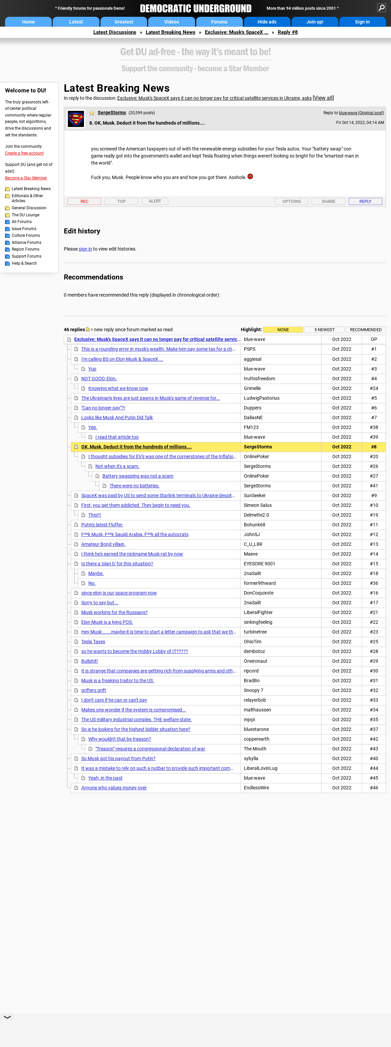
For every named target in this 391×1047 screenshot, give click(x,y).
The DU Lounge (25, 215)
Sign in (362, 22)
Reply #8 (288, 32)
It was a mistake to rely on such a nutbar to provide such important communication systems (176, 768)
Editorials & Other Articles (27, 198)
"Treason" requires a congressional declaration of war (150, 748)
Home (28, 22)
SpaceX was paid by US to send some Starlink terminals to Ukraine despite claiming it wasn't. (176, 495)
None (283, 329)
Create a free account (24, 153)
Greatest (124, 22)
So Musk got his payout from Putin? (118, 758)
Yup (92, 369)
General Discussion (29, 208)
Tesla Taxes (93, 641)
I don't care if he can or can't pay (114, 700)
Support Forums (26, 256)
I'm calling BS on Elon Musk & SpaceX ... (122, 359)
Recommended (366, 329)
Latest (76, 22)
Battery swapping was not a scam (137, 476)
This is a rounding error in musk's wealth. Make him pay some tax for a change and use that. (176, 349)
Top (121, 201)
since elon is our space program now (119, 593)
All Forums (22, 221)
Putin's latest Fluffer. (102, 524)
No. (92, 583)
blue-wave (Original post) (361, 113)
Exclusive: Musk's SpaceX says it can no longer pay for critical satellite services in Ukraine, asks (214, 98)
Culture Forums (26, 235)
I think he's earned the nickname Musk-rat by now (132, 554)
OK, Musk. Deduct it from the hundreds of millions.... (136, 446)
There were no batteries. (135, 485)
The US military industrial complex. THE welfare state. (136, 719)
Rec (84, 201)
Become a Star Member (26, 178)
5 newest (324, 329)
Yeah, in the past (105, 778)
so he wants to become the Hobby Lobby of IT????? (134, 651)
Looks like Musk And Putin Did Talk (117, 417)
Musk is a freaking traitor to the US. (117, 680)
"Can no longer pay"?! (103, 407)
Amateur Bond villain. (103, 544)
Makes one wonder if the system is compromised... (133, 709)
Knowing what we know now (118, 388)
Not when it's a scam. (117, 466)
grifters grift (93, 690)
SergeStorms (112, 112)
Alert (155, 201)
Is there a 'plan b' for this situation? (117, 563)
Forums (219, 22)
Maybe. (96, 573)
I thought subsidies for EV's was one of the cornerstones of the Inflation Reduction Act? (178, 456)
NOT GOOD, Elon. (99, 378)
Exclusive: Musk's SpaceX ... (236, 32)
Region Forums (25, 249)
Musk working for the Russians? (114, 612)
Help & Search (24, 263)
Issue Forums (24, 228)
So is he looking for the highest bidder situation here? (135, 729)
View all (323, 98)
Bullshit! (89, 661)
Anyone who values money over (114, 787)
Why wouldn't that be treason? (119, 739)
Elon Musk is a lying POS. (107, 622)
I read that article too (117, 437)
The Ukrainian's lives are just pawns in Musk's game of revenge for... (150, 398)
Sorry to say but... (99, 602)
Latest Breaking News (170, 32)
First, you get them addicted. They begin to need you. (135, 505)
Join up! (314, 22)
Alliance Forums (26, 242)
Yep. (92, 427)
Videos (171, 22)
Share (328, 201)
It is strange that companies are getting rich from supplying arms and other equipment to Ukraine (181, 670)
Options (292, 201)
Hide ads (267, 22)
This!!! (94, 515)
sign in (85, 249)
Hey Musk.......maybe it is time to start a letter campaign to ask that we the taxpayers (169, 632)
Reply (365, 201)
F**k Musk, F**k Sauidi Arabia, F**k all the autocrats (134, 534)
